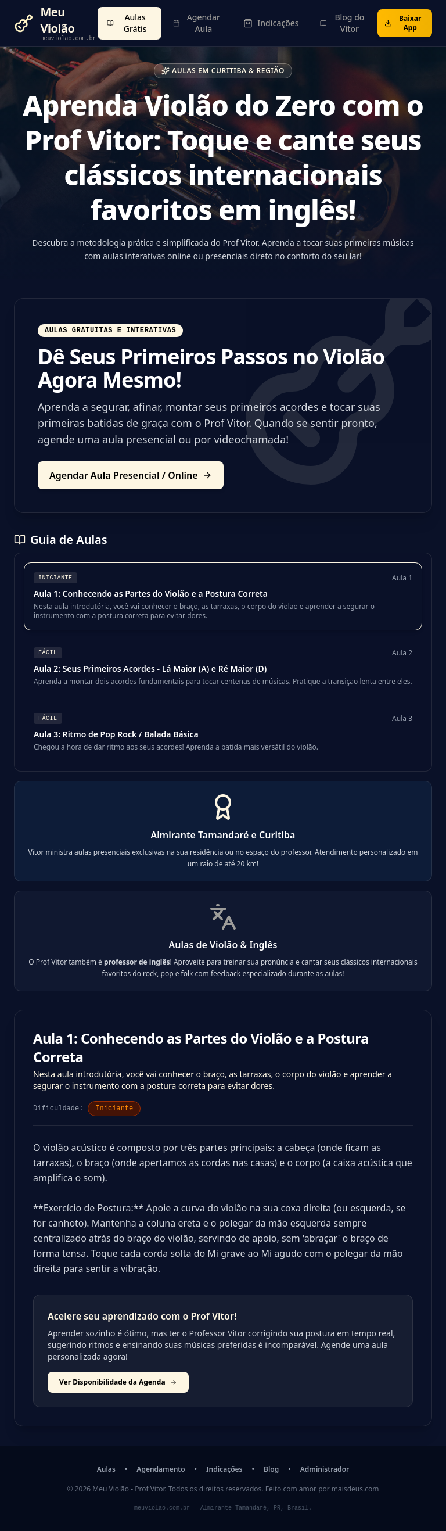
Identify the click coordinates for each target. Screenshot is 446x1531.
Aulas (106, 1469)
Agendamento (160, 1469)
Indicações (224, 1469)
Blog (271, 1469)
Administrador (324, 1469)
